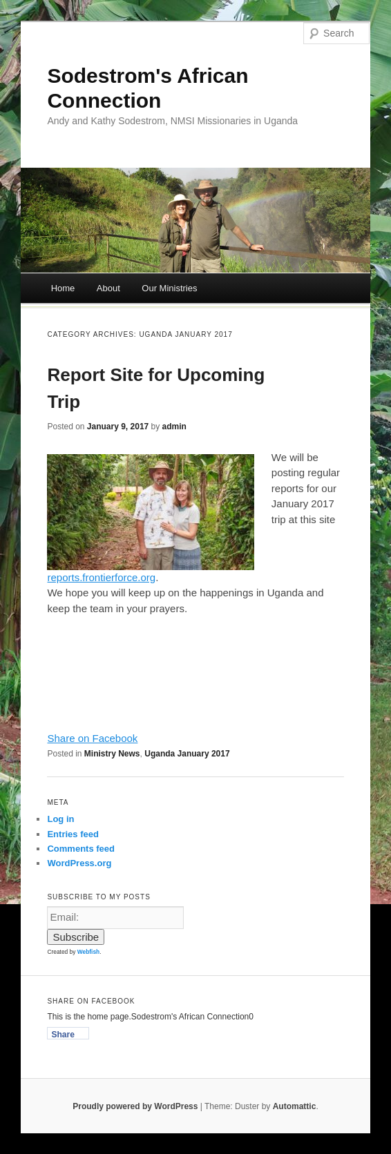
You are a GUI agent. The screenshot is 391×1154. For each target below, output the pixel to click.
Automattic (294, 1106)
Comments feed (81, 848)
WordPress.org (79, 863)
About (108, 288)
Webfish (88, 951)
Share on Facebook (92, 738)
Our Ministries (169, 288)
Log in (60, 819)
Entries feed (72, 834)
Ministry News (112, 754)
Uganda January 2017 (186, 754)
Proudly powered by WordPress (135, 1106)
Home (63, 288)
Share (62, 1034)
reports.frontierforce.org (101, 577)
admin (174, 426)
